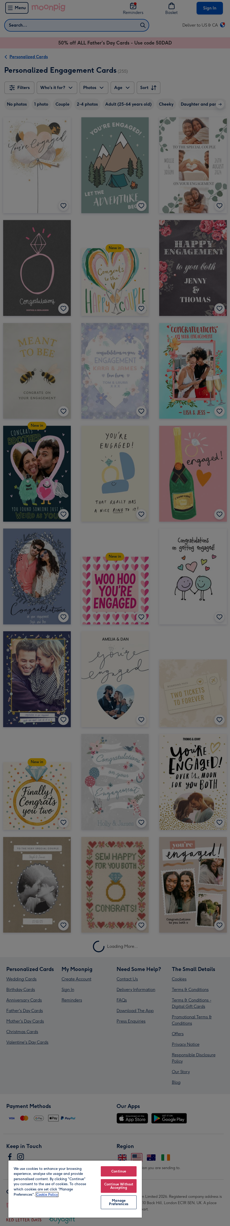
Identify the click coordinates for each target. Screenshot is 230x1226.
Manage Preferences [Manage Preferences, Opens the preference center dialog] (118, 1202)
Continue (118, 1171)
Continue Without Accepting (118, 1186)
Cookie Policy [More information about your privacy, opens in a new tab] (47, 1194)
